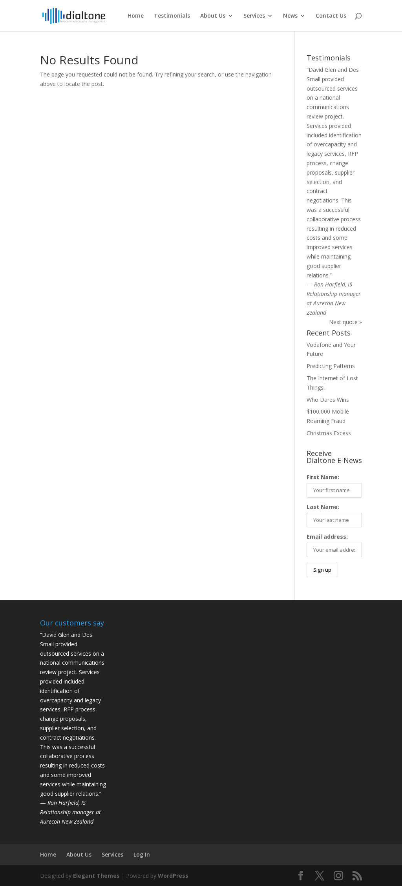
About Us (212, 16)
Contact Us (331, 16)
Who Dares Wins (328, 399)
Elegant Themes (96, 875)
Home (136, 16)
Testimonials (172, 16)
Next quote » (345, 322)
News (290, 16)
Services (254, 16)
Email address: (327, 536)
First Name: (323, 477)
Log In (141, 854)
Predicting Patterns (331, 366)
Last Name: (323, 506)
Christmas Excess (329, 433)
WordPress (173, 875)
